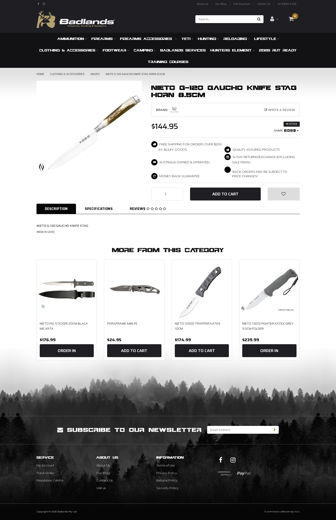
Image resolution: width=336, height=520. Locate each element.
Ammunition (72, 39)
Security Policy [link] (167, 488)
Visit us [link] (101, 488)
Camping (145, 50)
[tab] (56, 209)
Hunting (208, 39)
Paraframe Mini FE (122, 323)
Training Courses (168, 62)
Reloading (237, 39)
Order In (67, 350)
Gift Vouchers (241, 4)
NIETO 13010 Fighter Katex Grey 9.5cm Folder (268, 326)
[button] (284, 194)
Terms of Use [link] (165, 465)
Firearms (103, 39)
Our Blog (220, 4)
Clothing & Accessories (68, 50)
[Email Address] (239, 430)
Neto (297, 511)
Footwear (116, 50)
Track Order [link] (45, 473)
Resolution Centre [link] (50, 480)
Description (56, 209)
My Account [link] (45, 465)
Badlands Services (183, 50)
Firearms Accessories (148, 39)
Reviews (148, 209)
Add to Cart (225, 194)
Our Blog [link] (103, 473)
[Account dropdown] (274, 19)
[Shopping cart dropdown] (291, 19)
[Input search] (225, 19)
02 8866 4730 (287, 4)
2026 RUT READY (278, 50)
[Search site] (258, 19)
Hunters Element (232, 50)
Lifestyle (266, 39)
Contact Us (263, 4)
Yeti (187, 39)
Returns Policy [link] (166, 480)
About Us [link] (103, 465)
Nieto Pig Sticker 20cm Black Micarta (64, 326)
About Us (202, 4)
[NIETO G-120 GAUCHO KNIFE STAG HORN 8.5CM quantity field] (167, 194)
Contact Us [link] (104, 480)
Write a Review (279, 109)
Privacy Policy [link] (166, 473)
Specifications (99, 209)
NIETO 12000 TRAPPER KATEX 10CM (197, 326)
